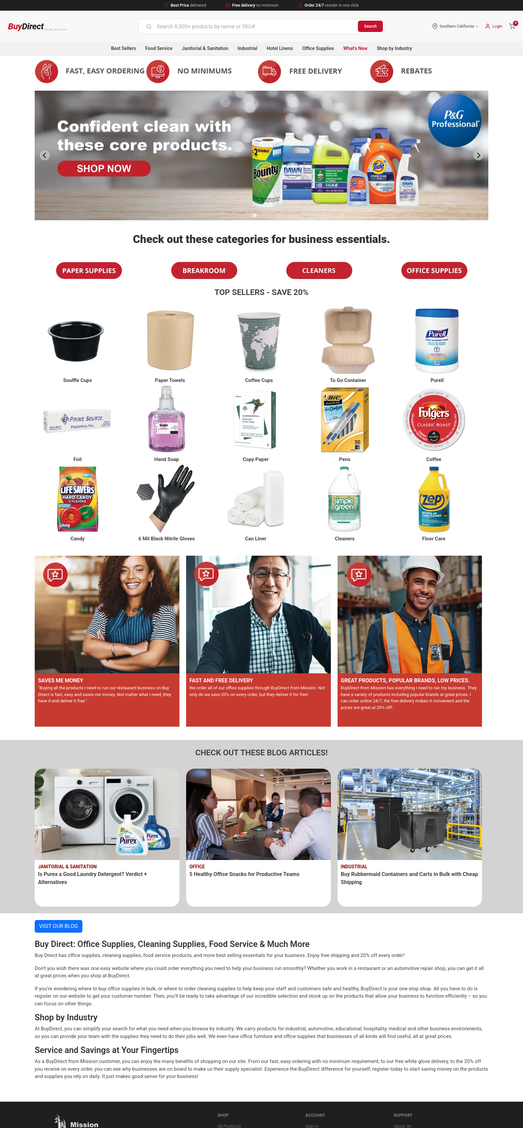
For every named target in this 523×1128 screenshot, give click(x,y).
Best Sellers (123, 48)
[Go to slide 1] (254, 215)
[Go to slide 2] (259, 215)
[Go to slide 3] (264, 215)
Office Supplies (318, 48)
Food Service (158, 48)
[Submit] (149, 26)
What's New (355, 48)
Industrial (247, 48)
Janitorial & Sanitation (205, 48)
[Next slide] (478, 155)
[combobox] (248, 26)
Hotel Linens (280, 48)
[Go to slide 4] (268, 215)
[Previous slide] (45, 155)
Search (370, 26)
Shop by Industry (394, 48)
